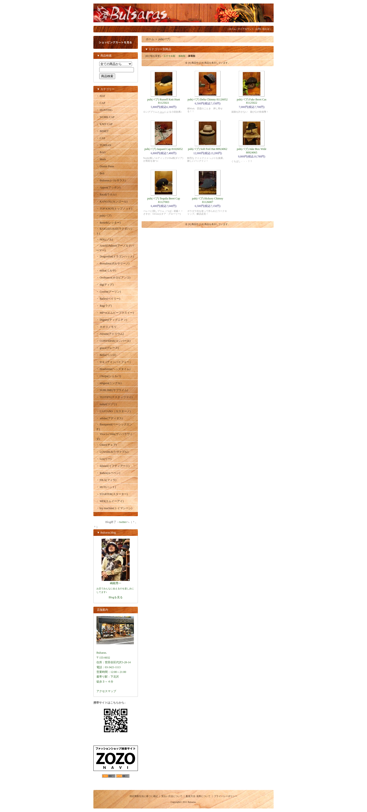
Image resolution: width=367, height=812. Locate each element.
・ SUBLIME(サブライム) (112, 390)
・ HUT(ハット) (106, 487)
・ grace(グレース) (107, 348)
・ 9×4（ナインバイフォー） (114, 362)
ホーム (232, 29)
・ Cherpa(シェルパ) (108, 376)
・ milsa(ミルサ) (106, 270)
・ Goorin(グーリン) (108, 291)
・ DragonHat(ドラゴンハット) (115, 256)
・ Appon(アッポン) (108, 187)
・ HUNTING (104, 110)
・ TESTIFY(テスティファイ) (114, 397)
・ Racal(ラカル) (106, 194)
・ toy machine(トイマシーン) (114, 508)
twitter (122, 522)
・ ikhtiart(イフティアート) (112, 466)
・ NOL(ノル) (104, 239)
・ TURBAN (103, 145)
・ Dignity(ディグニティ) (111, 319)
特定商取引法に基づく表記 (144, 796)
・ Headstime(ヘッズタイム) (113, 369)
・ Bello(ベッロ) (106, 355)
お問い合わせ (263, 29)
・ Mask (101, 159)
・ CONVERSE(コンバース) (113, 341)
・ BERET (102, 131)
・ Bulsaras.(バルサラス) (111, 180)
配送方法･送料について (198, 796)
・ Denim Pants (105, 166)
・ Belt (100, 173)
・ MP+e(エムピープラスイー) (115, 312)
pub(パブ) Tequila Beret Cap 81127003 (163, 200)
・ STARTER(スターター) (112, 494)
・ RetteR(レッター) (108, 222)
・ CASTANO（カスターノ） (114, 411)
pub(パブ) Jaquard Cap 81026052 (163, 149)
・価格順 (180, 56)
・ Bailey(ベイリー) (108, 298)
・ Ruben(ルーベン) (108, 473)
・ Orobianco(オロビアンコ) (113, 277)
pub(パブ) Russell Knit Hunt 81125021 (163, 101)
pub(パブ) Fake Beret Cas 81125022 (251, 101)
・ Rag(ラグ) (104, 305)
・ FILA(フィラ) (106, 480)
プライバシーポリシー (225, 796)
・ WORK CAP (105, 117)
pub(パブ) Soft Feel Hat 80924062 (207, 149)
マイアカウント (246, 29)
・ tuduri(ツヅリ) (106, 404)
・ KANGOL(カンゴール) (112, 201)
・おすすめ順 (168, 56)
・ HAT (100, 96)
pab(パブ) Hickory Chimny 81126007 (207, 200)
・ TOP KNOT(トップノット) (114, 208)
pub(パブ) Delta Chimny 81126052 (207, 99)
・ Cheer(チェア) (106, 444)
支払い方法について (171, 796)
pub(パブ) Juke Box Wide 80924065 (251, 150)
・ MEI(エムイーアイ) (110, 501)
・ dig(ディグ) (105, 284)
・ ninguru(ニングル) (108, 383)
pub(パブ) (164, 39)
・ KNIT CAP (104, 124)
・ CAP (100, 103)
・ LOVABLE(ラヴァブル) (112, 452)
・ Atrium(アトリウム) (110, 333)
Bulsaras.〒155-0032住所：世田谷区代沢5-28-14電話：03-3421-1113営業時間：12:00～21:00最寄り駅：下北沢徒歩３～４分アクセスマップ (115, 667)
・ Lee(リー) (103, 459)
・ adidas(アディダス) (109, 418)
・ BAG (101, 152)
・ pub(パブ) (103, 215)
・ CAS (100, 138)
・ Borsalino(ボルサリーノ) (112, 263)
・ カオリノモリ (106, 326)
